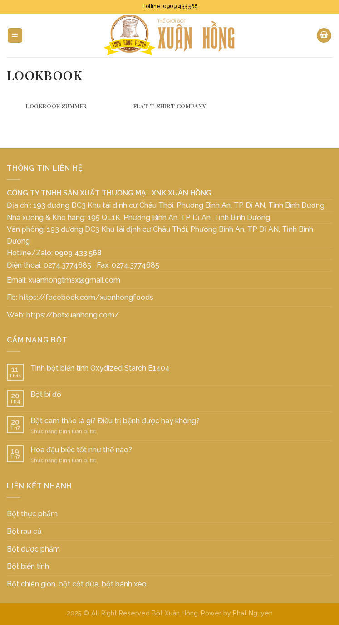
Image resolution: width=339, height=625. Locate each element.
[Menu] (15, 35)
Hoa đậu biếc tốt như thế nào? (81, 449)
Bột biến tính (28, 566)
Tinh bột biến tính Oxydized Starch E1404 (100, 368)
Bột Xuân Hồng (175, 613)
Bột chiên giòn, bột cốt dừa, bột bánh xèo (77, 584)
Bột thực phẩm (32, 513)
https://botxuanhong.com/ (72, 315)
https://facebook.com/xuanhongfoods (86, 297)
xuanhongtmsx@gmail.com (74, 280)
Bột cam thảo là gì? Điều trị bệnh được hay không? (115, 420)
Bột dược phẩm (33, 549)
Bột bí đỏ (45, 394)
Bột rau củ (24, 531)
